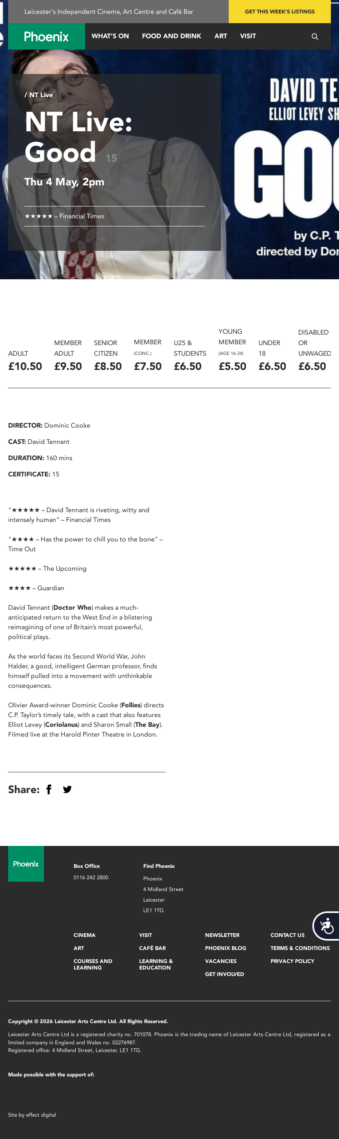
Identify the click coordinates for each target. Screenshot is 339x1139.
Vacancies (220, 961)
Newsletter (222, 935)
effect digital (41, 1115)
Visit (248, 36)
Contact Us (287, 935)
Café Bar (152, 948)
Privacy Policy (292, 961)
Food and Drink (171, 36)
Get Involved (224, 974)
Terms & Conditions (300, 948)
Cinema (85, 935)
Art (220, 36)
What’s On (110, 36)
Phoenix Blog (225, 948)
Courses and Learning (93, 964)
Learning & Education (156, 964)
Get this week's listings (280, 12)
